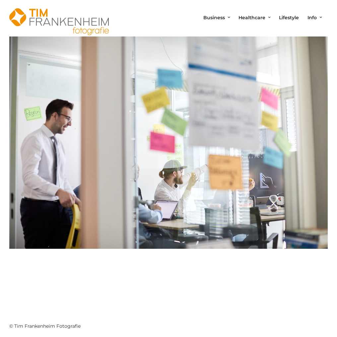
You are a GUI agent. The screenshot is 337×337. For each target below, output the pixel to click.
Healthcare (251, 18)
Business (214, 18)
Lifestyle (289, 18)
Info (312, 18)
